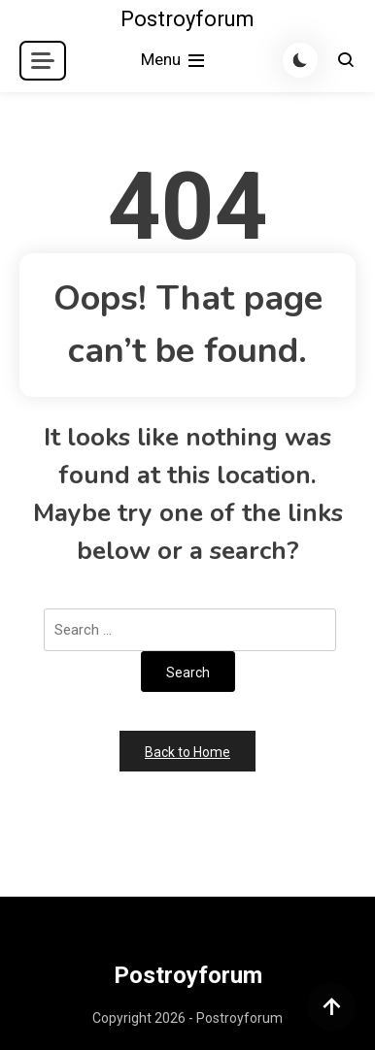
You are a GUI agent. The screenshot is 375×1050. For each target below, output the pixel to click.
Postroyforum (187, 19)
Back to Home (187, 752)
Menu (174, 60)
